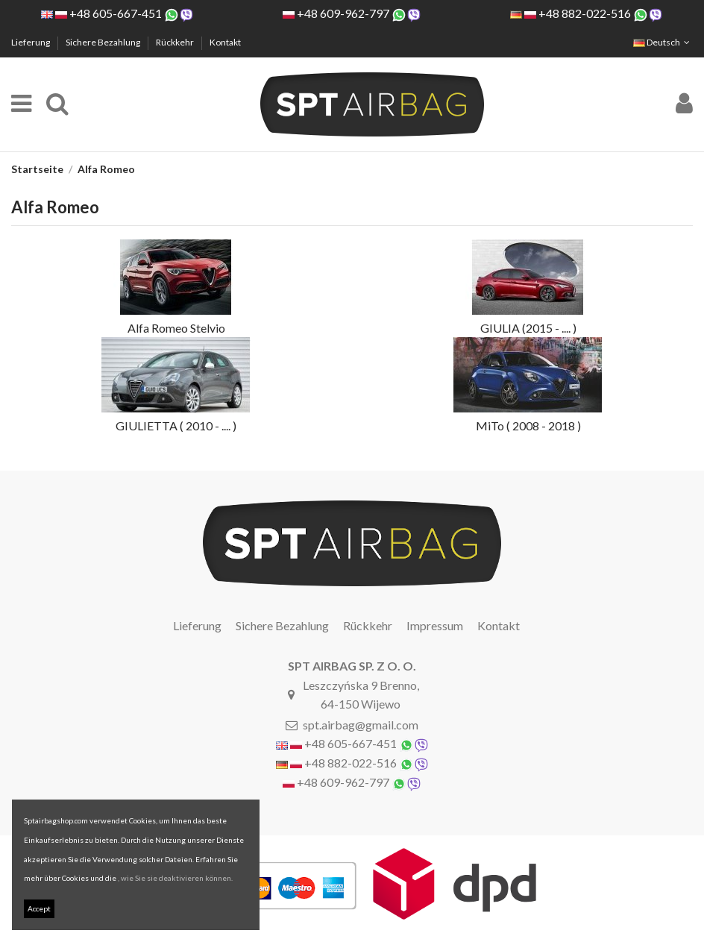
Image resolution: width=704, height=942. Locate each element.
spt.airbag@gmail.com (360, 725)
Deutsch (663, 42)
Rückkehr (175, 42)
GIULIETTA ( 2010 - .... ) (176, 425)
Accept (39, 908)
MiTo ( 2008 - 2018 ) (528, 425)
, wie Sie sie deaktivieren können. (175, 877)
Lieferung (31, 42)
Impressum (434, 625)
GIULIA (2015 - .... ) (528, 328)
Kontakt (225, 42)
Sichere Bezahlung (104, 42)
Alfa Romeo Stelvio (176, 328)
